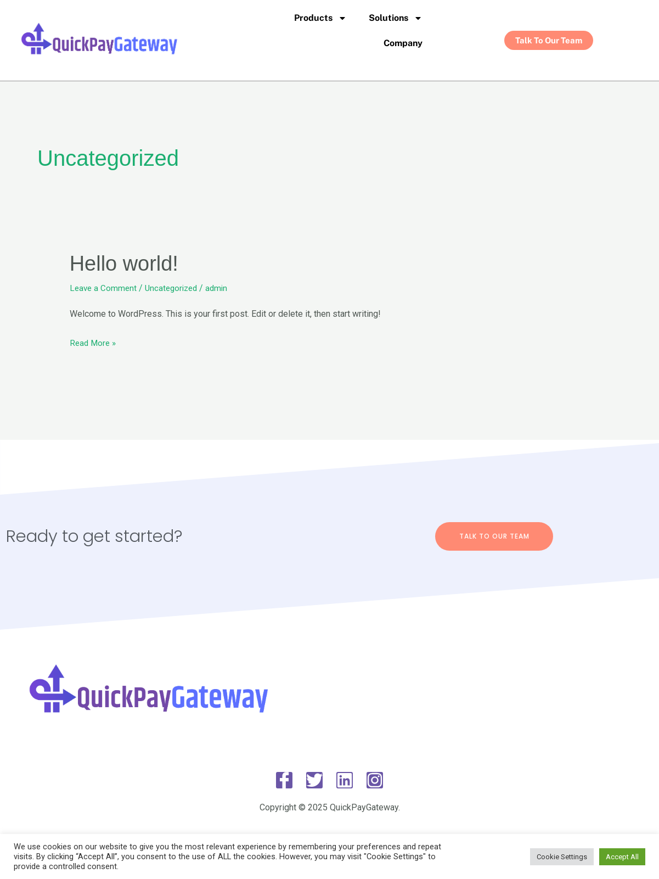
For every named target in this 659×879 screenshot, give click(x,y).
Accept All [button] (622, 857)
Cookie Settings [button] (562, 857)
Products (320, 18)
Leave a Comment (104, 288)
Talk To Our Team (494, 535)
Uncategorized (175, 288)
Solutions (396, 18)
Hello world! (127, 263)
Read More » (94, 341)
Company (403, 43)
